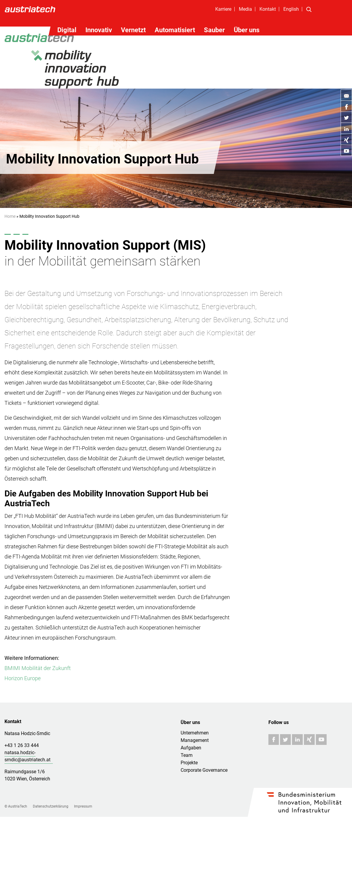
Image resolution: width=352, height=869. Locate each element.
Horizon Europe (22, 678)
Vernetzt (133, 30)
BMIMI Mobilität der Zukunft (37, 668)
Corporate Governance (204, 770)
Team (187, 755)
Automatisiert (175, 30)
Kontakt (267, 9)
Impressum (83, 806)
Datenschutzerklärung (50, 806)
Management (195, 740)
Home (10, 216)
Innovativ (98, 30)
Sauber (214, 30)
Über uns (246, 30)
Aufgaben (191, 748)
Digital (66, 30)
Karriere (223, 9)
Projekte (189, 762)
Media (245, 9)
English (291, 9)
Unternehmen (195, 733)
